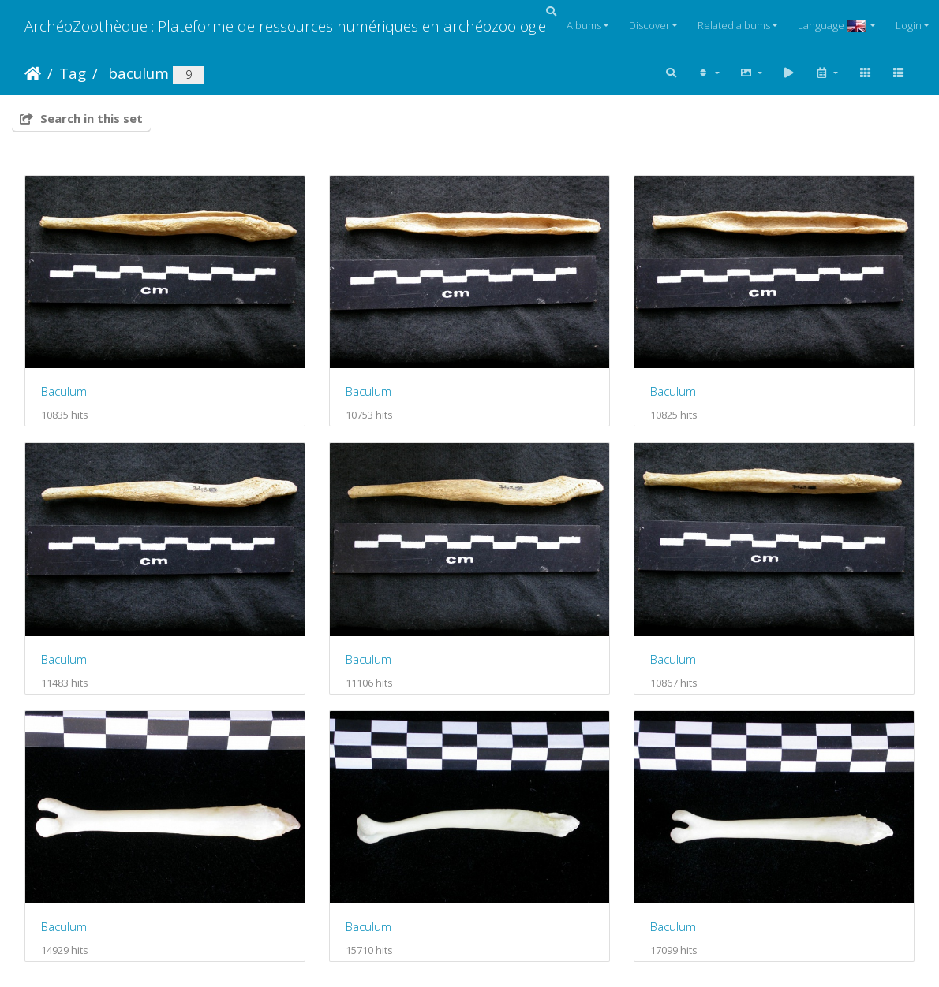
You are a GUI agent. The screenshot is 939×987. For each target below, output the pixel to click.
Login (909, 25)
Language (833, 25)
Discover (649, 25)
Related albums (734, 25)
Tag (72, 73)
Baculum (64, 391)
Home (32, 73)
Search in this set (81, 118)
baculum (136, 73)
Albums (584, 25)
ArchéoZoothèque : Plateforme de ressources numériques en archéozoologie (285, 25)
